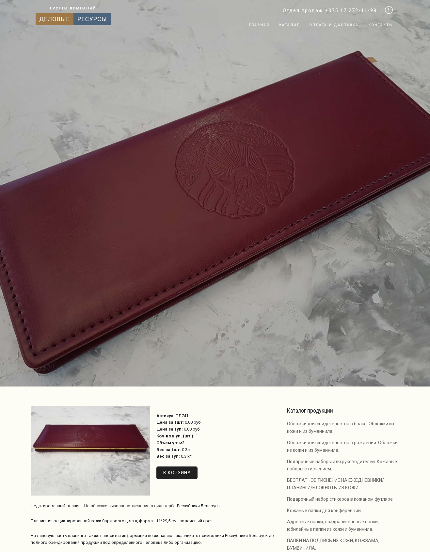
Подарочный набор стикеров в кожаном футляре (340, 499)
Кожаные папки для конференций (324, 510)
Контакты (380, 25)
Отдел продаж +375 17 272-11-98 (330, 10)
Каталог (289, 25)
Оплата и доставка (333, 25)
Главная (259, 25)
